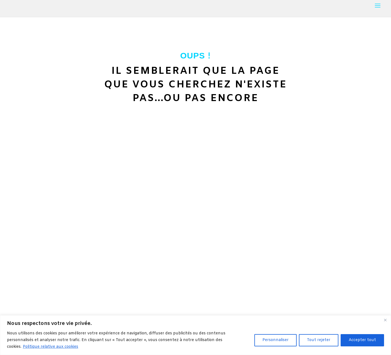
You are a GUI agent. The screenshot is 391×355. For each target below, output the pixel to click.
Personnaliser (275, 340)
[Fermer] (385, 320)
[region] (195, 335)
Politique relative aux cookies (50, 346)
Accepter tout (362, 340)
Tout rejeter (318, 340)
